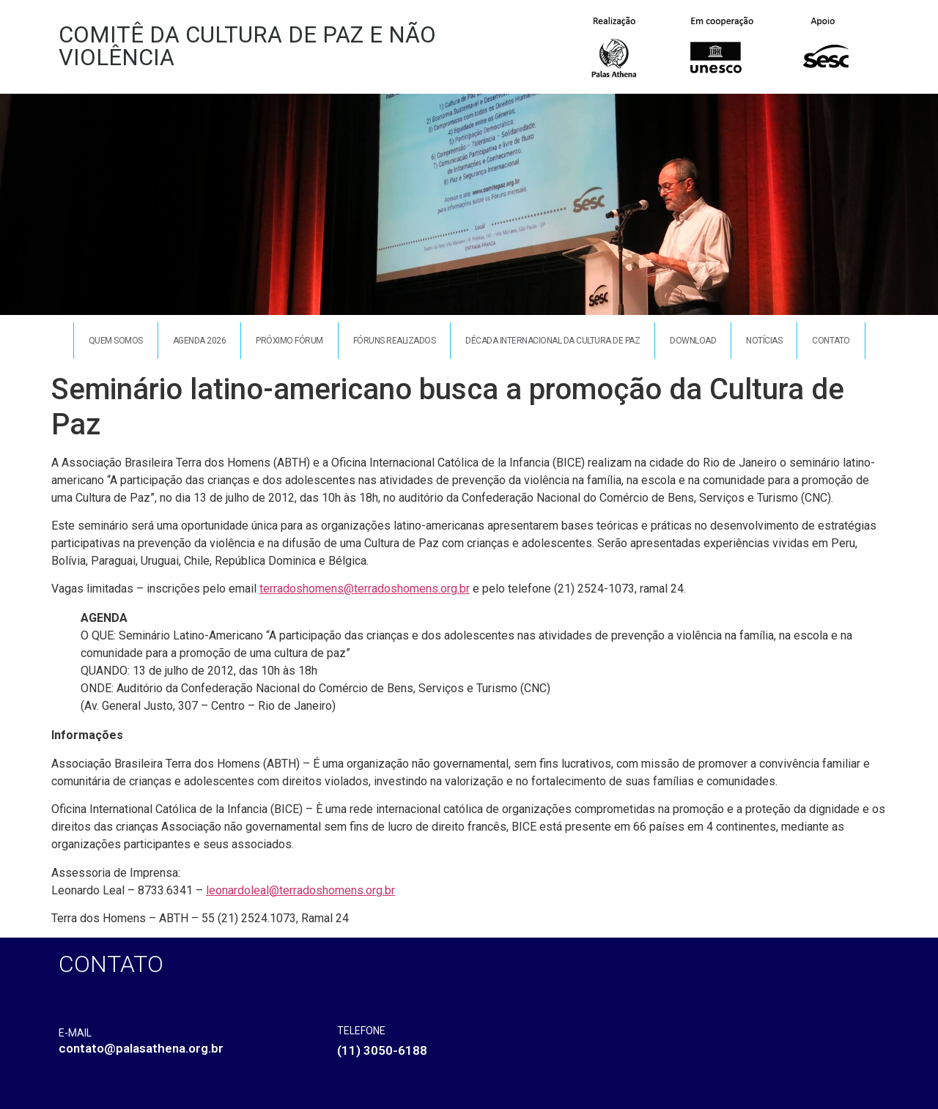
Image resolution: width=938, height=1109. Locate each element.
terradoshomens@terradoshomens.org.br (364, 589)
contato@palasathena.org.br (141, 1048)
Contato (831, 340)
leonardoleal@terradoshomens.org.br (300, 890)
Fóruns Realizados (394, 340)
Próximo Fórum (289, 340)
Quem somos (116, 340)
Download (693, 340)
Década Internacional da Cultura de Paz (552, 340)
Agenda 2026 (199, 340)
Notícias (764, 340)
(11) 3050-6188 (382, 1050)
